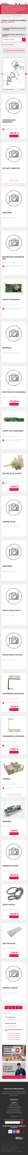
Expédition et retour (13, 1148)
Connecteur (8, 522)
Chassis (6, 779)
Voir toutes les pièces (7, 44)
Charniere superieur (13, 736)
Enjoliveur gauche (12, 655)
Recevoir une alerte (14, 180)
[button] (2, 74)
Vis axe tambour (11, 168)
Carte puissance (11, 300)
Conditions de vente (15, 1147)
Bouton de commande (14, 392)
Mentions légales (4, 1148)
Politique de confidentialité (6, 1151)
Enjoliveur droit (11, 610)
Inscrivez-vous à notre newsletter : (14, 1120)
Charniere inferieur (13, 694)
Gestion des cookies (18, 1151)
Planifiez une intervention (14, 50)
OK (21, 1122)
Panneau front (10, 866)
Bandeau (7, 348)
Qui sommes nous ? (5, 1147)
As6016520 (7, 566)
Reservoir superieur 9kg (13, 258)
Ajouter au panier (14, 136)
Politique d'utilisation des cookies (8, 1149)
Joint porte (8, 905)
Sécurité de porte (12, 474)
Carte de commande (13, 431)
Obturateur (8, 943)
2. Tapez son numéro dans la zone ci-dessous (13, 35)
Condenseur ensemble (8, 121)
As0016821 (7, 213)
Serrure (6, 822)
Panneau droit (10, 988)
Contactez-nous (14, 1116)
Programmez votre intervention (14, 794)
